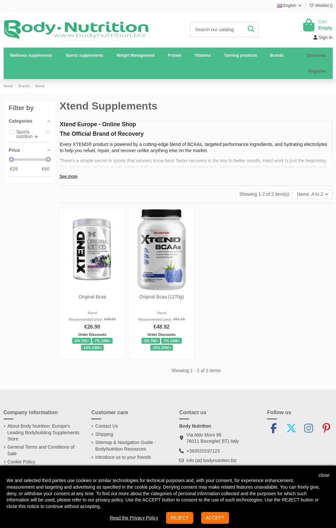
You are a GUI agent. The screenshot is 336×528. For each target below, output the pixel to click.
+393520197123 (203, 451)
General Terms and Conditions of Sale (41, 450)
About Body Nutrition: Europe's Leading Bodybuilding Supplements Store (44, 432)
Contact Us (106, 426)
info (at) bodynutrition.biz (211, 460)
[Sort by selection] (312, 194)
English (289, 5)
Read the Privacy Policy (134, 517)
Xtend (92, 313)
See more (68, 176)
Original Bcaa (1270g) (161, 296)
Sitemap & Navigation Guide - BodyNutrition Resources (125, 446)
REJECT (179, 517)
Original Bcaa (92, 296)
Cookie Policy (21, 461)
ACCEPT (215, 517)
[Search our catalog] (251, 29)
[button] (84, 55)
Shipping (104, 434)
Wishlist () (321, 5)
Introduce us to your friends (123, 457)
